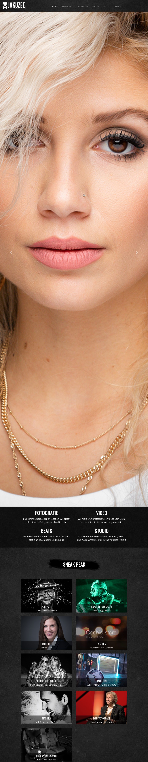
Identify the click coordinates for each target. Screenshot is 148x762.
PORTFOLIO (67, 6)
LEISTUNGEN (82, 6)
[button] (11, 279)
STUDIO (107, 6)
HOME (54, 6)
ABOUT (96, 6)
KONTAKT (119, 6)
